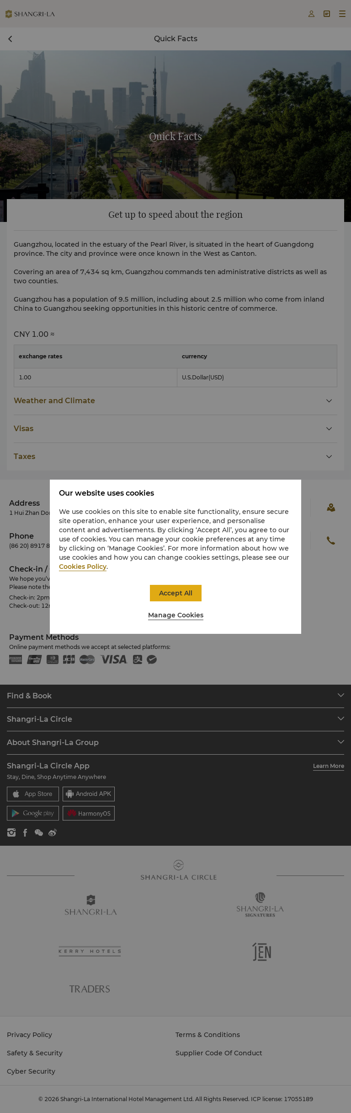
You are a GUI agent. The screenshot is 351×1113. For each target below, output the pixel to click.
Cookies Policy (82, 566)
